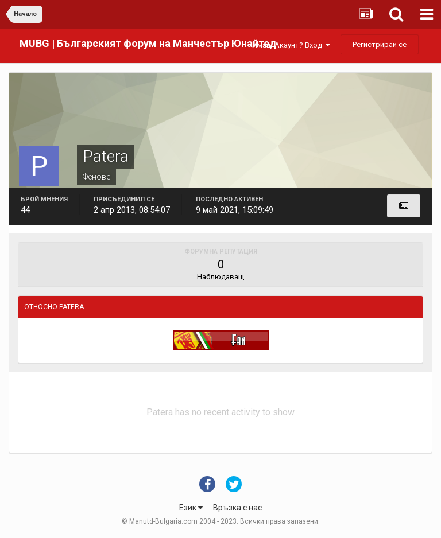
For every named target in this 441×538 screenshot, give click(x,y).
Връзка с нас (237, 507)
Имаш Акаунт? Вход (291, 45)
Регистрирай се (380, 44)
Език (191, 507)
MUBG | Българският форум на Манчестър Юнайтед (148, 43)
